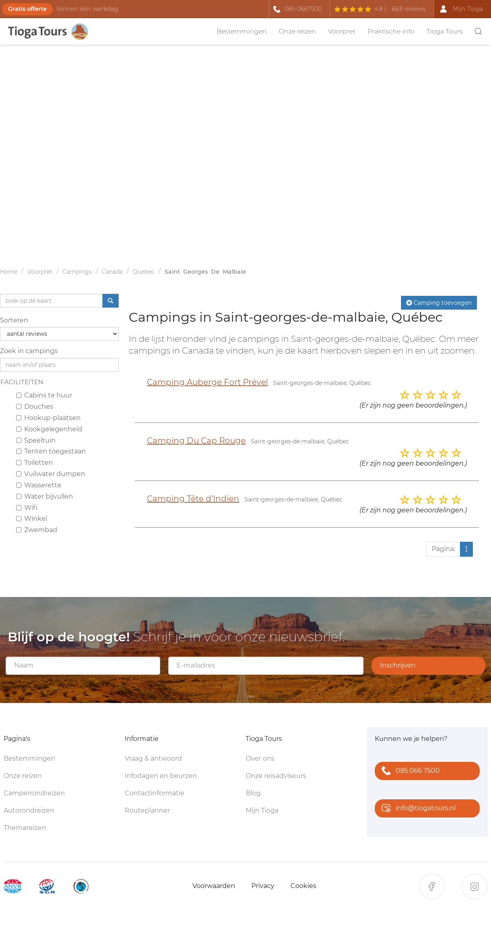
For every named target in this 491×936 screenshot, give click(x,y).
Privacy (262, 886)
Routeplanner (147, 810)
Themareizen (25, 828)
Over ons (260, 758)
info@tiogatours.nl (416, 808)
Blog (253, 793)
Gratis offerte (27, 8)
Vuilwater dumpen (50, 474)
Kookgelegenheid (49, 429)
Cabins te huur (44, 395)
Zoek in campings (29, 351)
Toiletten (34, 462)
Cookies (303, 886)
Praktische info (391, 31)
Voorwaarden (213, 886)
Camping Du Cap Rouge (196, 440)
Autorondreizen (29, 810)
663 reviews (409, 8)
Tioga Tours (444, 31)
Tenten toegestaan (51, 451)
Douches (34, 406)
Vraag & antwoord (153, 758)
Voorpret (341, 31)
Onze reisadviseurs (276, 776)
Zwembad (36, 530)
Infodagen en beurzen (161, 776)
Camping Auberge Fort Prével (207, 382)
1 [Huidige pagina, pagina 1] (466, 549)
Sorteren (14, 320)
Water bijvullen (44, 496)
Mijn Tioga (262, 810)
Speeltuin (36, 440)
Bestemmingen (242, 31)
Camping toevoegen (439, 302)
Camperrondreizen (34, 793)
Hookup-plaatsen (48, 418)
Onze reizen (297, 31)
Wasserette (38, 485)
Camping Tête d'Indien (193, 498)
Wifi (27, 508)
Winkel (31, 518)
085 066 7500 (409, 771)
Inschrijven (398, 665)
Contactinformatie (154, 793)
